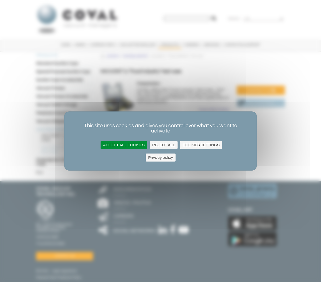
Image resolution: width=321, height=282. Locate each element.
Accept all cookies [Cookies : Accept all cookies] (124, 145)
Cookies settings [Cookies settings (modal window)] (201, 145)
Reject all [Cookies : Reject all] (163, 145)
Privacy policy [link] (160, 158)
